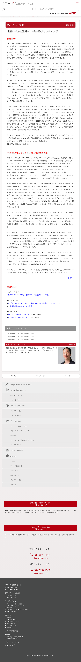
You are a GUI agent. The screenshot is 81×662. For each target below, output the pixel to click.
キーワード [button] (67, 376)
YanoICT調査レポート (16, 390)
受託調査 (13, 435)
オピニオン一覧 (29, 16)
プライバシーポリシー (13, 642)
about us (11, 456)
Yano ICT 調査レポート (13, 585)
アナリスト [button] (40, 376)
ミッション (14, 471)
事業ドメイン (14, 475)
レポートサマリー (16, 400)
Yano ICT (38, 655)
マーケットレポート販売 (18, 426)
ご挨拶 (12, 461)
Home (3, 16)
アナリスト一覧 (15, 411)
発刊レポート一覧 (16, 395)
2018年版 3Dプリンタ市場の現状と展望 (21, 339)
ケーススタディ (15, 445)
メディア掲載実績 (14, 450)
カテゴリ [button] (15, 376)
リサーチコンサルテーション (20, 431)
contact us (8, 634)
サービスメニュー (14, 421)
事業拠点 (13, 484)
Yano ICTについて (16, 466)
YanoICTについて (12, 619)
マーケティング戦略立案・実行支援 (22, 440)
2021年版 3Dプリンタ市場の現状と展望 (21, 336)
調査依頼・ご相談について (15, 637)
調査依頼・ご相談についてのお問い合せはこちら (40, 504)
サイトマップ (10, 645)
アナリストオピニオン (14, 16)
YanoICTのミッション (13, 621)
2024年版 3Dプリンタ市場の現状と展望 (21, 333)
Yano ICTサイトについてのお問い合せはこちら (40, 528)
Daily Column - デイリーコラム (19, 384)
